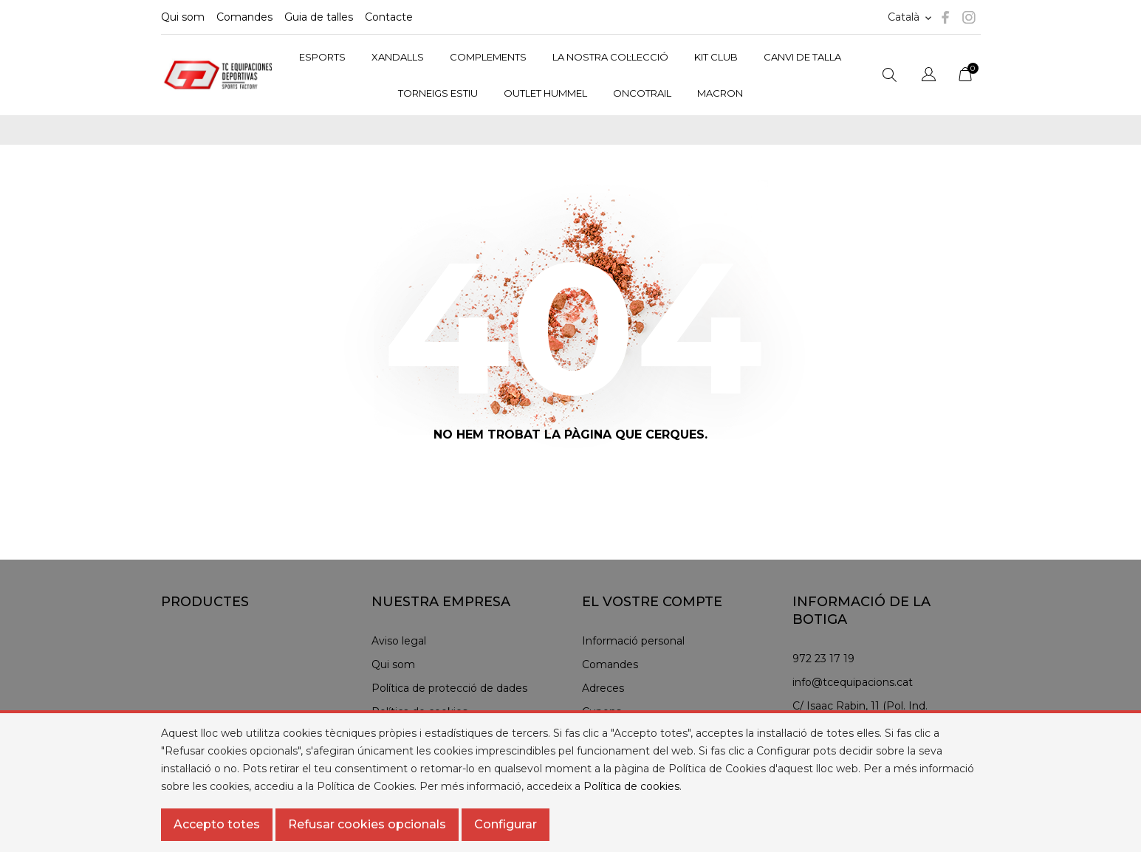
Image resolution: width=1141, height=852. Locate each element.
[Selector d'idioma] (911, 17)
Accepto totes (217, 824)
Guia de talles (318, 17)
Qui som (183, 17)
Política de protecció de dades (449, 688)
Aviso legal (398, 640)
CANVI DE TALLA (802, 57)
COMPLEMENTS (488, 57)
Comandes (244, 17)
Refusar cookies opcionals (367, 824)
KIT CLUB (716, 57)
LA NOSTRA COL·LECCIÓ (610, 57)
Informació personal (633, 640)
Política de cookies (631, 786)
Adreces (603, 688)
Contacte (389, 17)
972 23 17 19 (823, 658)
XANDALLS (397, 57)
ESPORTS (322, 57)
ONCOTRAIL (642, 93)
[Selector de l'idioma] (929, 76)
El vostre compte (652, 602)
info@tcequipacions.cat (852, 682)
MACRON (720, 93)
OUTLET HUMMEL (545, 93)
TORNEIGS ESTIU (438, 93)
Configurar (505, 824)
